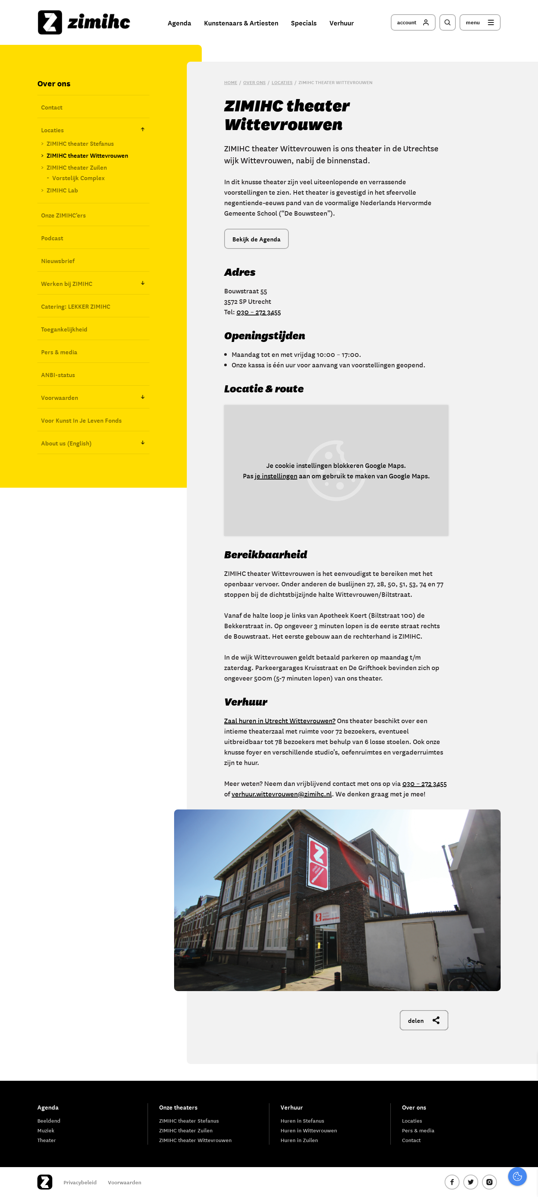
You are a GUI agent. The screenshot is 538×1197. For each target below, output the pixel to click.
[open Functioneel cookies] (526, 1112)
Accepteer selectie (474, 1183)
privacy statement (501, 1086)
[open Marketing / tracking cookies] (526, 1134)
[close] (526, 1065)
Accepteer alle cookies (474, 1161)
